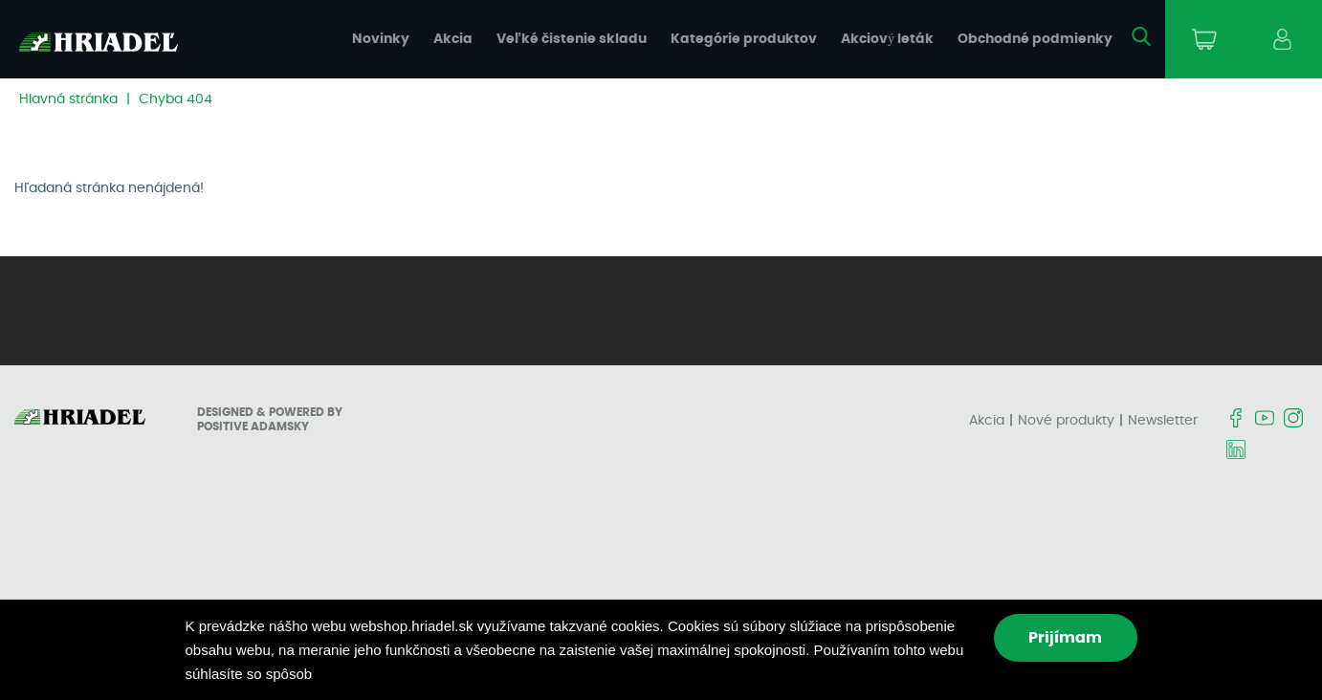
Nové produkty (1066, 420)
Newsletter (1163, 420)
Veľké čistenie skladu (571, 39)
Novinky (380, 39)
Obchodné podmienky (1035, 39)
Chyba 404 (175, 99)
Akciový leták (887, 39)
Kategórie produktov (744, 39)
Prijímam (1065, 637)
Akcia (453, 39)
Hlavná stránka (68, 99)
